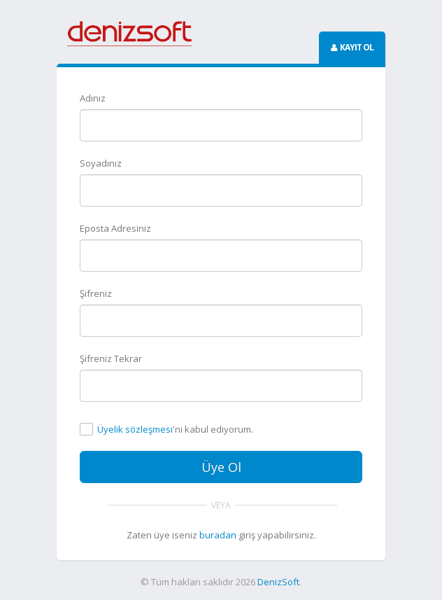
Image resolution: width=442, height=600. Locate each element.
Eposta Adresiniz (115, 228)
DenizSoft (278, 581)
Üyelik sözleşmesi (135, 429)
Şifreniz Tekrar (111, 358)
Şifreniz (96, 293)
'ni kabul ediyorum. (175, 429)
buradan (217, 535)
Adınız (93, 98)
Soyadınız (101, 163)
